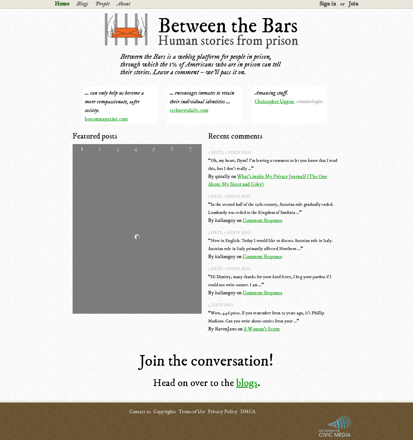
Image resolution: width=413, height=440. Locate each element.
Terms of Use (191, 411)
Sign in (327, 3)
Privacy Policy (222, 411)
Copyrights (164, 411)
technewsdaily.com (189, 110)
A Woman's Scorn (262, 329)
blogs (246, 383)
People (102, 3)
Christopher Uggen (274, 101)
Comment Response (262, 220)
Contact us (140, 411)
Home (62, 3)
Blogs (82, 3)
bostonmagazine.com (106, 119)
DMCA (248, 411)
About (123, 3)
